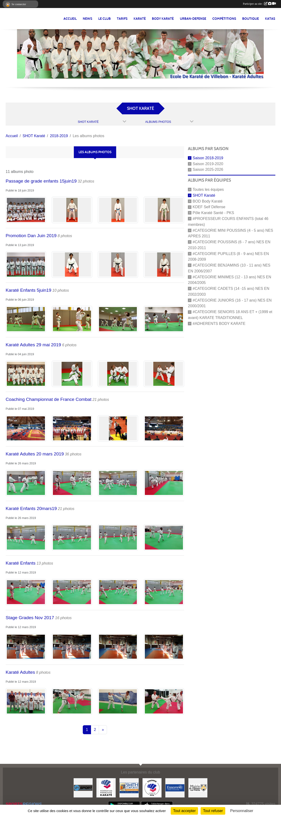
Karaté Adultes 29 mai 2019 (33, 344)
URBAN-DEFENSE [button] (193, 19)
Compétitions (224, 19)
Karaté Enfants (21, 563)
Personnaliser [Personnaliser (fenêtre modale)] (241, 811)
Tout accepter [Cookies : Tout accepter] (184, 811)
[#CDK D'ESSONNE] (152, 787)
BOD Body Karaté (207, 201)
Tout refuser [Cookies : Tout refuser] (213, 811)
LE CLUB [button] (104, 19)
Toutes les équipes (208, 189)
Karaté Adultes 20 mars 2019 (35, 453)
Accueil (70, 19)
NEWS (87, 19)
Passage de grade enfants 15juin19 (41, 181)
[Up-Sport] (83, 787)
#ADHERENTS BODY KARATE (219, 324)
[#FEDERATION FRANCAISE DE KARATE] (106, 787)
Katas (270, 19)
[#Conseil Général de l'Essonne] (175, 787)
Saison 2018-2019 (208, 158)
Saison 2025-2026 (208, 169)
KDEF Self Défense (209, 207)
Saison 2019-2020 (208, 164)
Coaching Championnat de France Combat (48, 399)
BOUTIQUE (250, 19)
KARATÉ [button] (140, 19)
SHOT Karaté (204, 195)
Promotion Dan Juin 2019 (31, 235)
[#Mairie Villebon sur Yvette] (198, 787)
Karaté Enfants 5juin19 (28, 290)
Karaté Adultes (20, 672)
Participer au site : (259, 3)
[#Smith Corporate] (129, 787)
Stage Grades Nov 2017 (30, 617)
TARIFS (122, 19)
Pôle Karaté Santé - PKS (213, 213)
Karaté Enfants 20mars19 (31, 508)
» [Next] (103, 730)
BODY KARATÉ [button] (163, 19)
